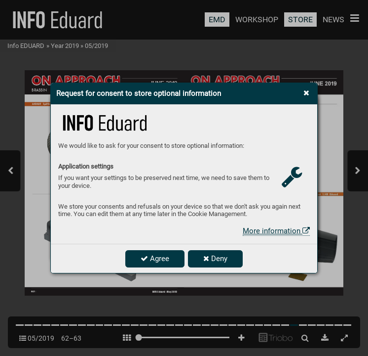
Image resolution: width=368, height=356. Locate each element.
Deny (215, 258)
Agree (155, 258)
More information (276, 230)
